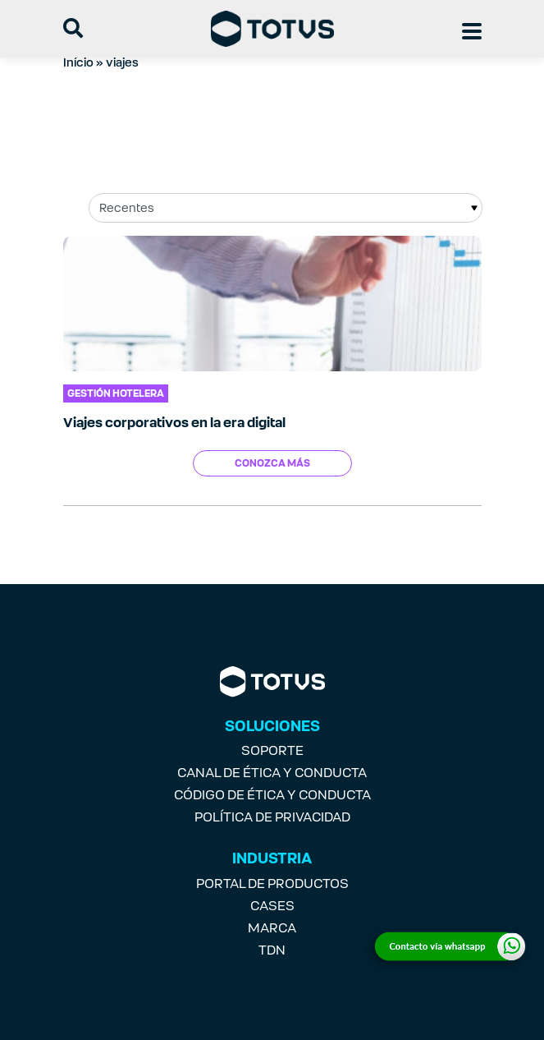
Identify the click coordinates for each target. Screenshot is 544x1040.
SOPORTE (272, 750)
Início (78, 62)
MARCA (272, 928)
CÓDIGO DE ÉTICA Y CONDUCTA (272, 795)
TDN (272, 950)
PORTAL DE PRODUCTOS (272, 883)
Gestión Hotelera (115, 393)
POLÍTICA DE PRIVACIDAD (272, 817)
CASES (272, 905)
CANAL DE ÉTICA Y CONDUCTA (272, 772)
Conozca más (272, 463)
